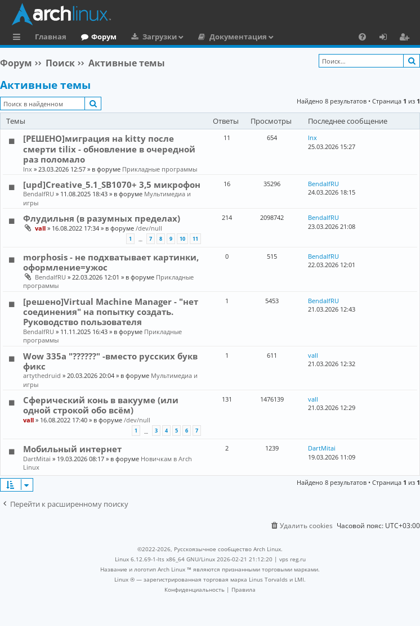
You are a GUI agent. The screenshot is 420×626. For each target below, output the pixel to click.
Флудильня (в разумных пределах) (101, 218)
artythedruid (42, 375)
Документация (238, 36)
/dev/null (149, 228)
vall (40, 228)
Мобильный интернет (72, 448)
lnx (27, 169)
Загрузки (159, 36)
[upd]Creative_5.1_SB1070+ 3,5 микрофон (111, 184)
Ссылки (18, 38)
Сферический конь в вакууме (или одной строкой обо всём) (100, 405)
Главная (50, 36)
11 (195, 238)
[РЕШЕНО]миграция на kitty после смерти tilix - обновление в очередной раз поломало (109, 149)
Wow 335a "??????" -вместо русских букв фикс (110, 361)
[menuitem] (362, 36)
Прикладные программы (159, 169)
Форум (104, 36)
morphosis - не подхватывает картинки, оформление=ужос (111, 262)
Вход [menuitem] (387, 38)
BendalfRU (38, 194)
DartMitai (37, 458)
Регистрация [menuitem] (406, 38)
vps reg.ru (292, 559)
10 (182, 238)
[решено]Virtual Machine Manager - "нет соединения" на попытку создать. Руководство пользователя (110, 312)
